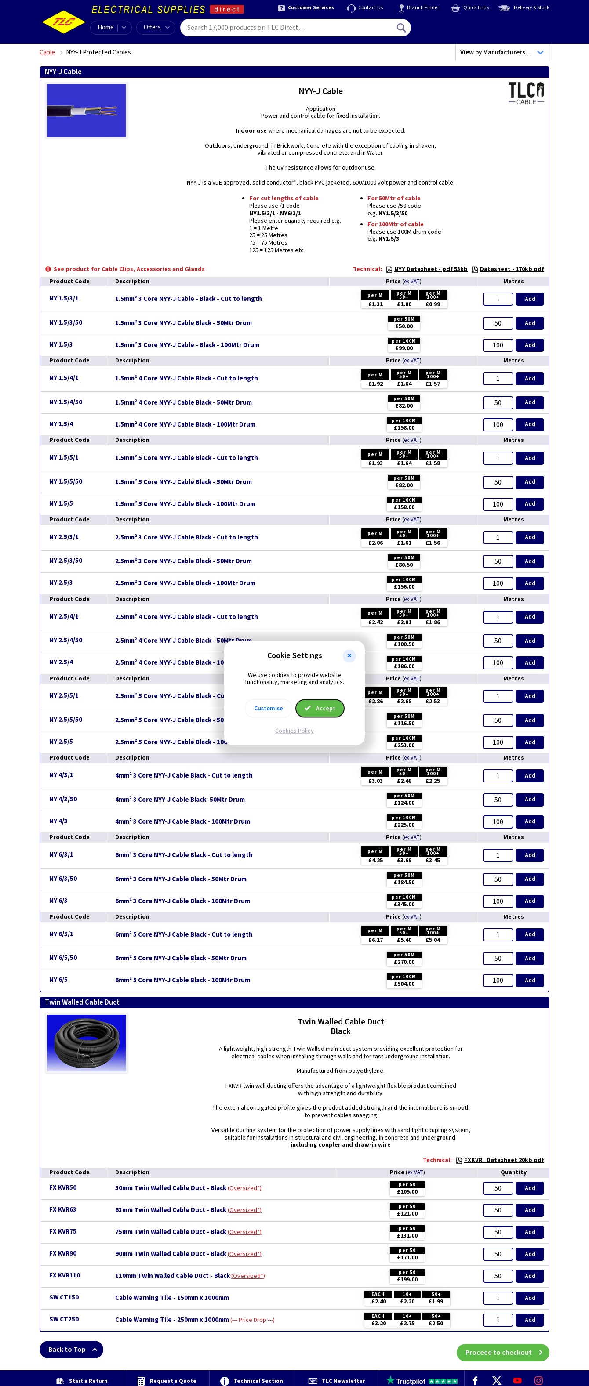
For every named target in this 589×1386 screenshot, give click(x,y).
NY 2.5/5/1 (64, 695)
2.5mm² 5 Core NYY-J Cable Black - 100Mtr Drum (185, 742)
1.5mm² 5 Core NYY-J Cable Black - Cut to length (186, 458)
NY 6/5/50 (63, 958)
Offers (157, 27)
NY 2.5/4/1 (64, 616)
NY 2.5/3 (61, 582)
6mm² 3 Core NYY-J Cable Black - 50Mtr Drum (181, 879)
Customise (268, 708)
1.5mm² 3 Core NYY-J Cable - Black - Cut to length (188, 299)
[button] (349, 655)
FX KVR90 (62, 1253)
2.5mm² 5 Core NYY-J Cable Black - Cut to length (186, 696)
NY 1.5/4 (61, 424)
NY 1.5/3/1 (64, 298)
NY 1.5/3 (61, 344)
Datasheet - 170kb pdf (507, 269)
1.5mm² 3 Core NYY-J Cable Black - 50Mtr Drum (183, 323)
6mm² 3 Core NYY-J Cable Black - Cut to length (184, 855)
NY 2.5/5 (61, 741)
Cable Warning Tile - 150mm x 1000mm (172, 1298)
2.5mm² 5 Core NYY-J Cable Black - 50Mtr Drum (183, 720)
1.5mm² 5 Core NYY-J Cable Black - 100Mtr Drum (185, 504)
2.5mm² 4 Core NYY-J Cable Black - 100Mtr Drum (185, 663)
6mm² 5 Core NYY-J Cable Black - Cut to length (184, 935)
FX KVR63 (62, 1209)
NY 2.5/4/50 (65, 640)
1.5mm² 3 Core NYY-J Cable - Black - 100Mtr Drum (187, 345)
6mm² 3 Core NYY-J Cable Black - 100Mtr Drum (182, 901)
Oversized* (244, 1188)
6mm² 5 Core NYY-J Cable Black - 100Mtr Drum (182, 980)
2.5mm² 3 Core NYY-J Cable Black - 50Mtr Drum (183, 561)
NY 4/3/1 (61, 775)
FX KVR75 (62, 1231)
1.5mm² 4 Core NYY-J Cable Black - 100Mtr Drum (185, 425)
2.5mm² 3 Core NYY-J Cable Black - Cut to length (186, 538)
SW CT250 (64, 1319)
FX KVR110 (64, 1275)
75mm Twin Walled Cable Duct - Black (170, 1232)
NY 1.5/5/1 (64, 457)
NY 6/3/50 (63, 878)
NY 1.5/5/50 (65, 481)
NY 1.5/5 (61, 503)
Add (530, 299)
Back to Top (75, 1349)
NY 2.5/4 (61, 662)
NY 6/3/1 (61, 854)
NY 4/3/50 (63, 799)
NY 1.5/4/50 (65, 402)
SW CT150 (64, 1297)
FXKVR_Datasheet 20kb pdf (499, 1160)
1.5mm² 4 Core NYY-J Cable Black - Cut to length (186, 379)
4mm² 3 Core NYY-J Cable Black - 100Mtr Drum (182, 822)
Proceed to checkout (507, 1349)
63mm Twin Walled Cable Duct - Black (170, 1210)
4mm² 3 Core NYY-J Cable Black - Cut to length (184, 776)
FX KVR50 (62, 1187)
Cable (47, 52)
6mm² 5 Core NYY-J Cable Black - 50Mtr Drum (181, 959)
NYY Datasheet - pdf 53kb (426, 269)
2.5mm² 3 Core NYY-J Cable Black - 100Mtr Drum (185, 583)
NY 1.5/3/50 (65, 322)
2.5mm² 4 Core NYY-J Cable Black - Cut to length (186, 617)
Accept (320, 708)
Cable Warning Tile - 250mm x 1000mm (172, 1320)
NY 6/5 (58, 979)
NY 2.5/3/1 (64, 537)
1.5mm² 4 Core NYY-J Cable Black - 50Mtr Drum (183, 403)
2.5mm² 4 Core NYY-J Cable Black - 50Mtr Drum (183, 641)
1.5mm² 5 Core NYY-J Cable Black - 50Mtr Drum (183, 482)
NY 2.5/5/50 (65, 719)
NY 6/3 (58, 900)
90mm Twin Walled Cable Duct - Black (170, 1254)
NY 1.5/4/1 (64, 378)
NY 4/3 (58, 821)
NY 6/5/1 (61, 934)
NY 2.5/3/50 (65, 560)
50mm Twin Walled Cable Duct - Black (170, 1188)
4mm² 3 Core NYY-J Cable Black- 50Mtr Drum (180, 800)
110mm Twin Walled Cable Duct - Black (172, 1276)
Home (106, 27)
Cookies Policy (294, 731)
